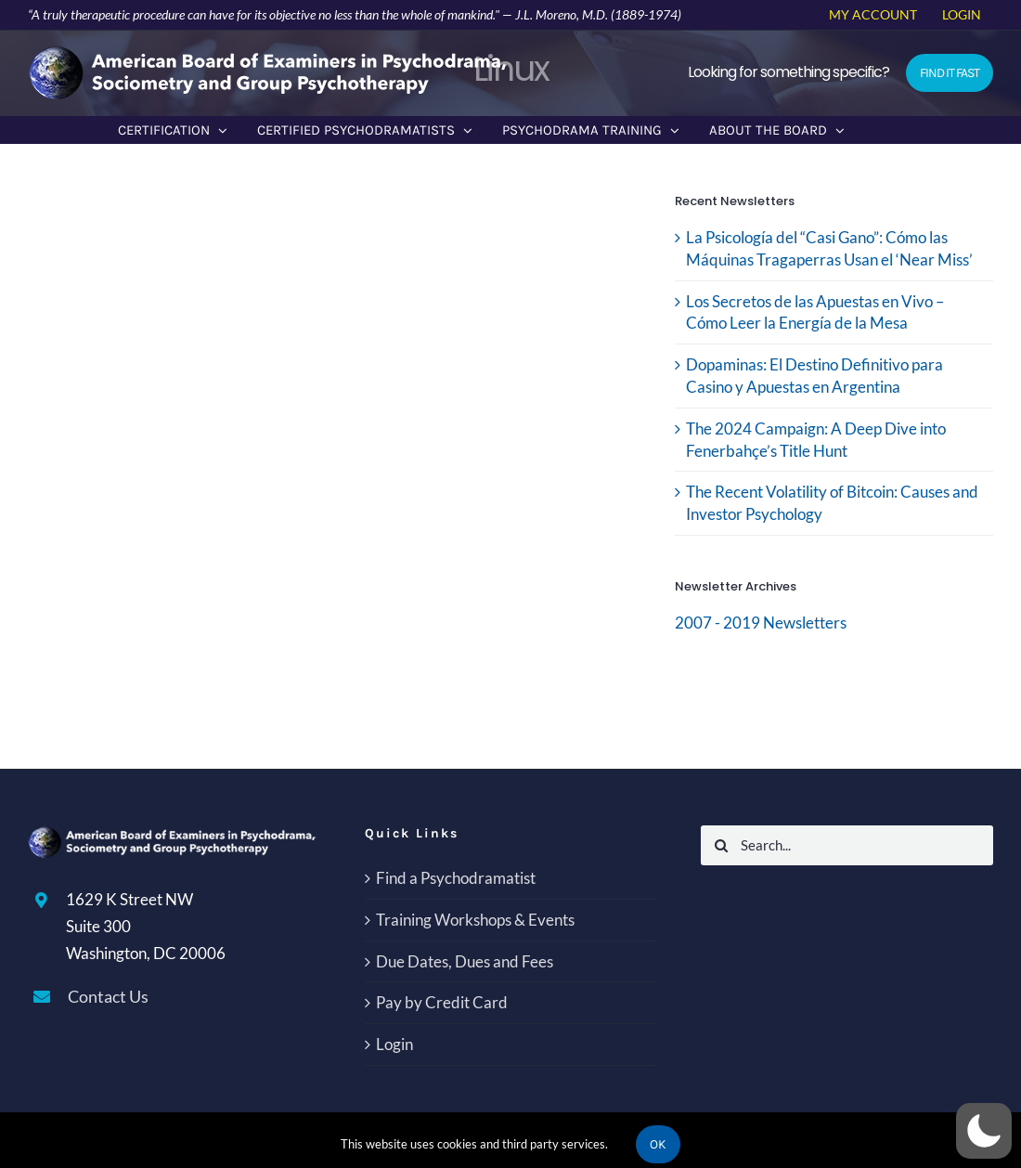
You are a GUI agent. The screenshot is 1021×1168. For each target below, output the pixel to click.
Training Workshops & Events (475, 919)
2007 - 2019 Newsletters (761, 622)
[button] (984, 1131)
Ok (658, 1144)
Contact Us (108, 996)
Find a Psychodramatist (456, 878)
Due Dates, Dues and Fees (464, 961)
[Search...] (847, 845)
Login (394, 1044)
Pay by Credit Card (442, 1002)
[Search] (721, 845)
